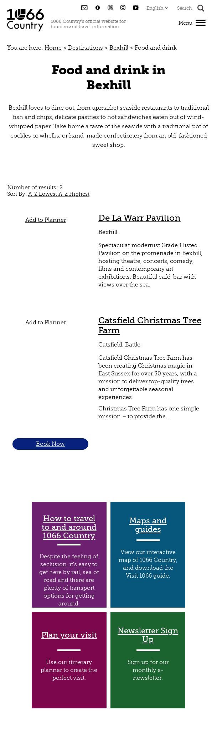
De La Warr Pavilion (139, 218)
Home (53, 48)
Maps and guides (148, 525)
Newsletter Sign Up (148, 635)
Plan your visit (69, 635)
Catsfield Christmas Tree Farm (149, 325)
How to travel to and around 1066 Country (69, 527)
